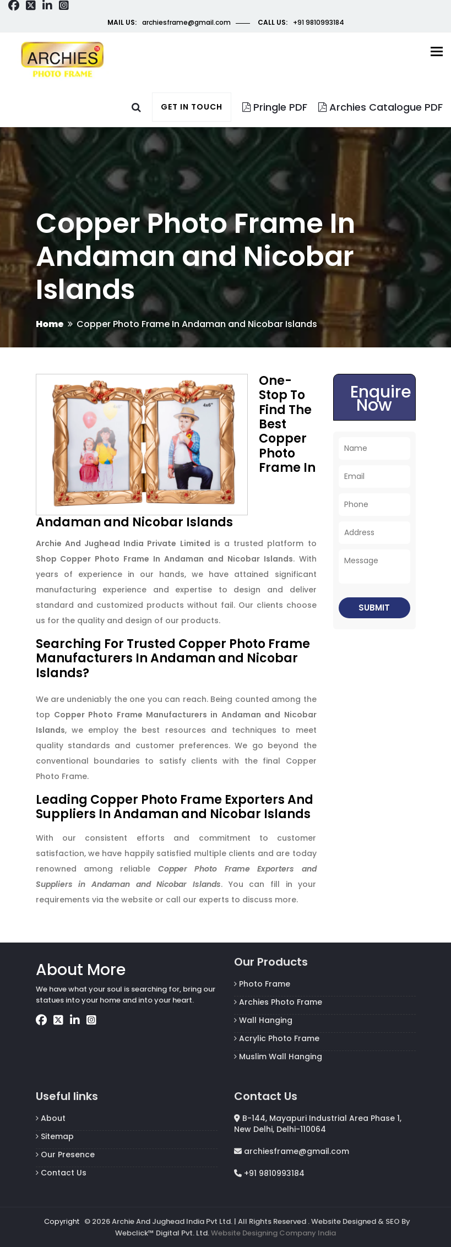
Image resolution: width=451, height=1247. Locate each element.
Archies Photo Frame (278, 1002)
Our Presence (65, 1154)
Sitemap (55, 1136)
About (51, 1118)
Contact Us (61, 1172)
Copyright (61, 1221)
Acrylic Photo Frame (276, 1038)
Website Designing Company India (273, 1233)
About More (81, 970)
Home (50, 324)
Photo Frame (262, 983)
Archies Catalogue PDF (380, 107)
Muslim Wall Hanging (278, 1056)
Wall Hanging (263, 1020)
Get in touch (191, 106)
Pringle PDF (274, 107)
